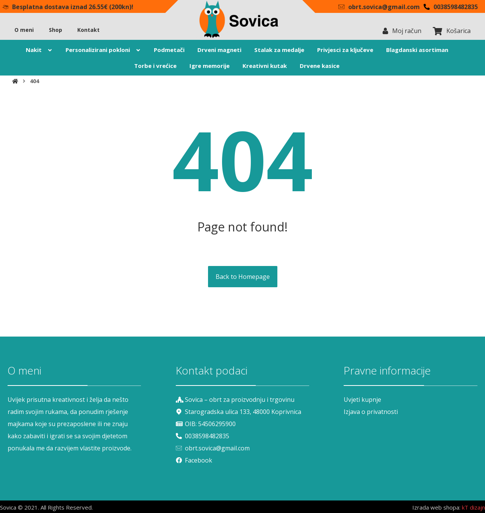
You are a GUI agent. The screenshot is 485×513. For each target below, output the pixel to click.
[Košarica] (437, 30)
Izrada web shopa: (436, 507)
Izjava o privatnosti (371, 412)
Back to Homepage (243, 276)
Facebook (194, 460)
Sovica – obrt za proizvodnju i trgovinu (235, 399)
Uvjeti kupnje (362, 399)
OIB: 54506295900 (206, 424)
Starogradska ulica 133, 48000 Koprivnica (238, 412)
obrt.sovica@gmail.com (213, 448)
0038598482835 (202, 436)
